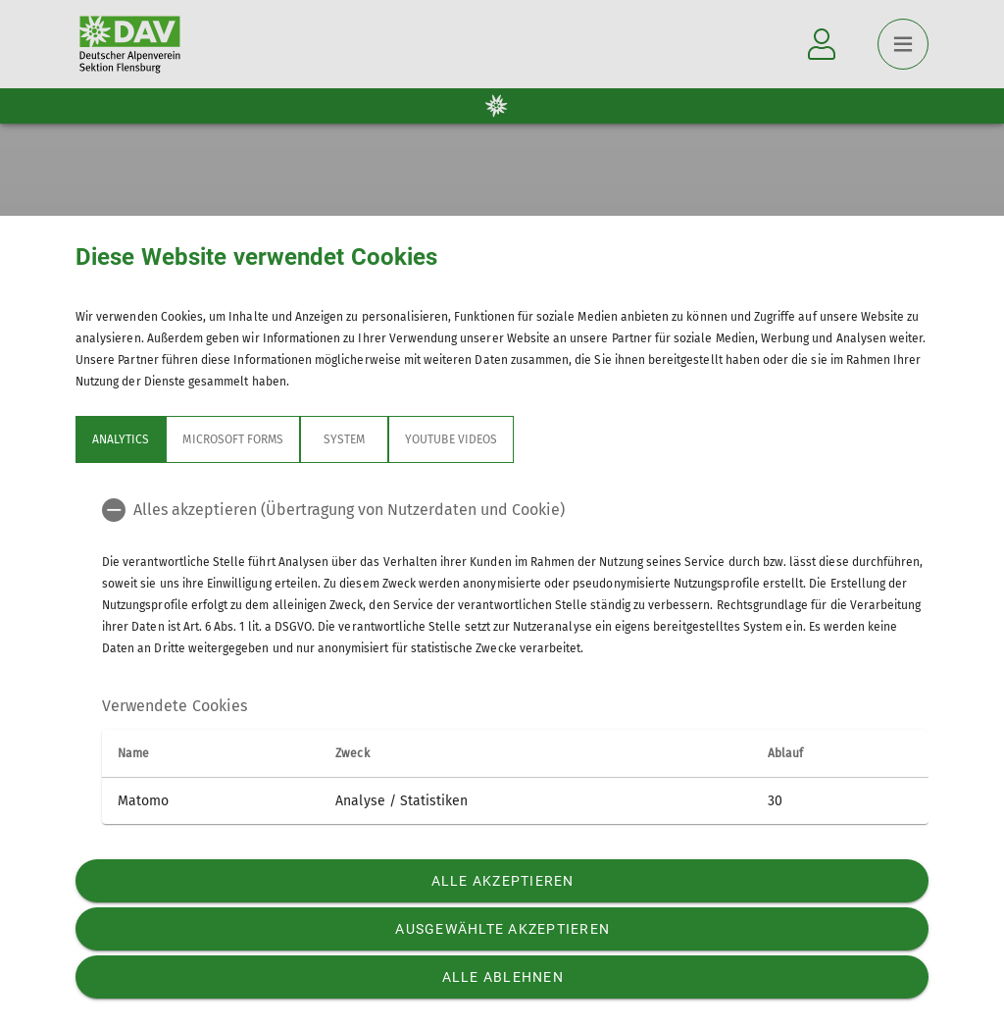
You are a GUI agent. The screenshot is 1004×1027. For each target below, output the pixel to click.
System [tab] (344, 439)
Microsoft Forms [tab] (232, 439)
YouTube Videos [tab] (451, 439)
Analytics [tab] (120, 439)
